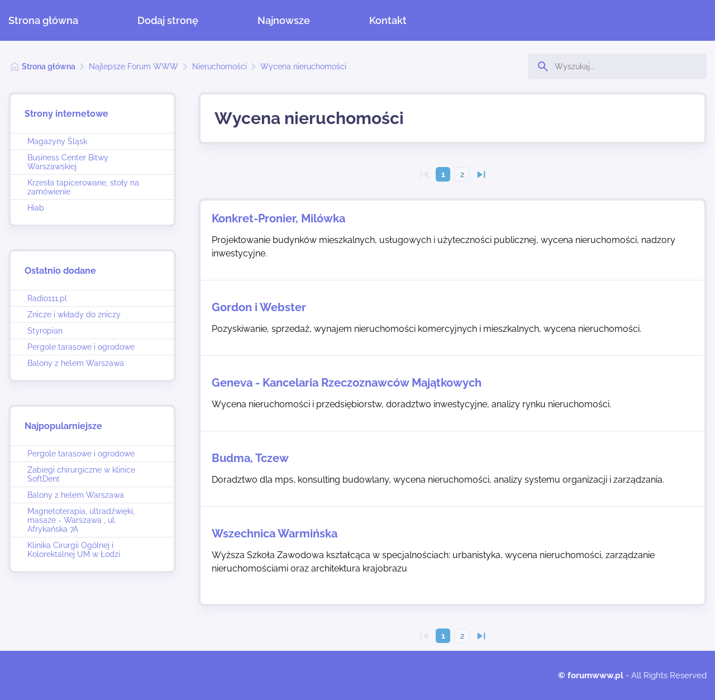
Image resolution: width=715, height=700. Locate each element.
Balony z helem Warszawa (75, 363)
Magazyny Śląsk (57, 141)
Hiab (35, 207)
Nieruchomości (219, 66)
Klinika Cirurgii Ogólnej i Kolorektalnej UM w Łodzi (73, 550)
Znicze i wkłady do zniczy (74, 314)
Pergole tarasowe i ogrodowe (81, 346)
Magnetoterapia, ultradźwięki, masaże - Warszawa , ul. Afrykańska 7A (81, 520)
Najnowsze (284, 20)
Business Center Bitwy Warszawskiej (67, 162)
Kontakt (388, 20)
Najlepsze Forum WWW (133, 66)
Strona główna (43, 20)
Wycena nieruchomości (303, 66)
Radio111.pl (47, 298)
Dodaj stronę (167, 20)
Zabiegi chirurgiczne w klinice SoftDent (81, 474)
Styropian (45, 330)
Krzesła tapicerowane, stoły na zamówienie (83, 187)
